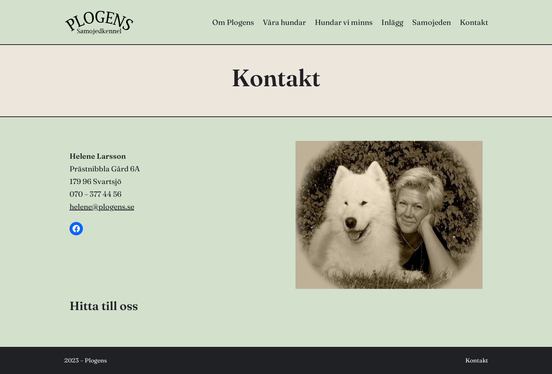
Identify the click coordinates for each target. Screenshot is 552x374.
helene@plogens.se (102, 206)
